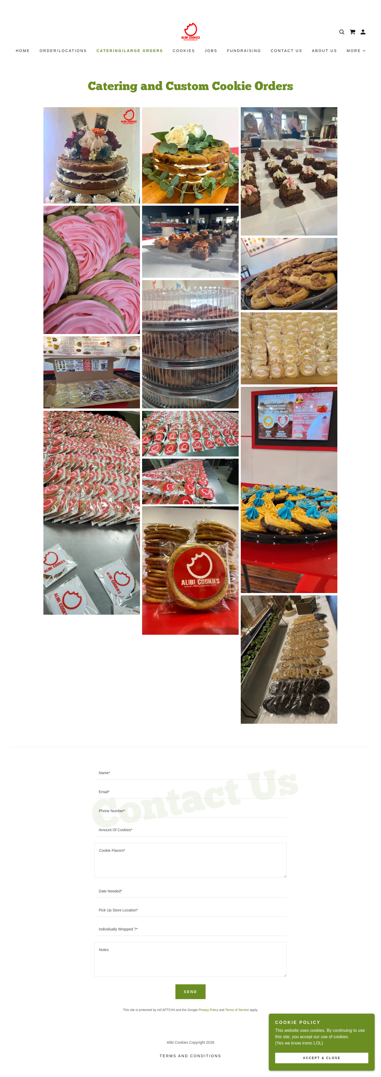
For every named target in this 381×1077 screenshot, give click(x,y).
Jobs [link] (211, 51)
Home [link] (23, 51)
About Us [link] (324, 51)
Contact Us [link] (286, 51)
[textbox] (190, 773)
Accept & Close (322, 1058)
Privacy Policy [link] (208, 1010)
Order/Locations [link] (63, 51)
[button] (363, 32)
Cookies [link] (184, 51)
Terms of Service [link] (237, 1010)
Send (190, 992)
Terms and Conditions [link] (190, 1056)
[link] (190, 31)
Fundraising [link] (244, 51)
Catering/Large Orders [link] (130, 51)
